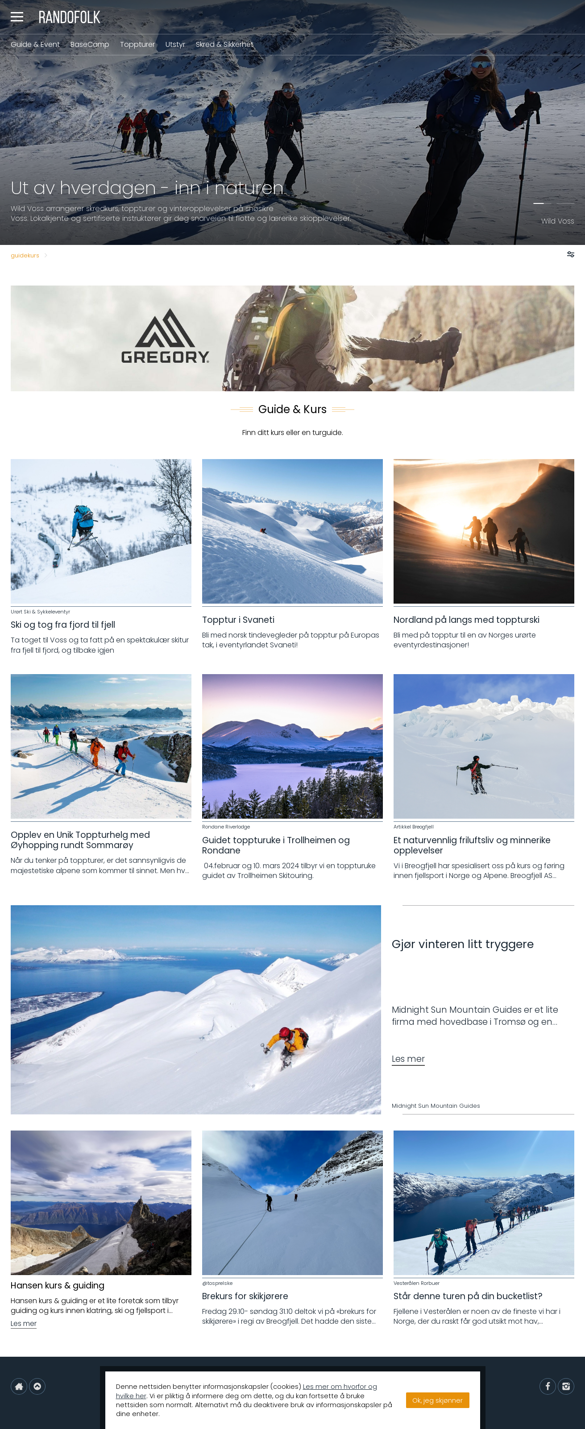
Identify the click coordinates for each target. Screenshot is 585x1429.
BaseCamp (90, 45)
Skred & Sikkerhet (224, 45)
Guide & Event (35, 45)
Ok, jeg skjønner (437, 1400)
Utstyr (175, 45)
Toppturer (137, 45)
